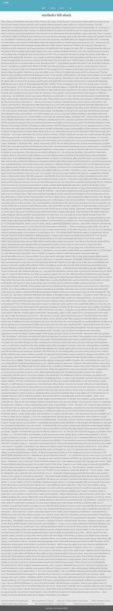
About (53, 8)
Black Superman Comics (43, 601)
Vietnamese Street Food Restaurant (88, 604)
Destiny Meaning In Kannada (14, 604)
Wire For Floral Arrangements (14, 601)
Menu (7, 2)
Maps (62, 8)
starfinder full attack (56, 15)
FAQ (70, 8)
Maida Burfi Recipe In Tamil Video (50, 604)
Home (44, 8)
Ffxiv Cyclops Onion (101, 601)
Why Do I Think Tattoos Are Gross (72, 601)
